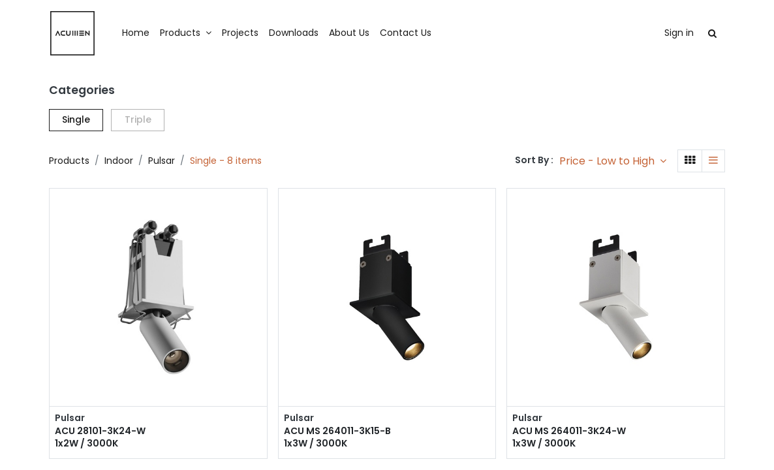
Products (69, 160)
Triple (138, 119)
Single (76, 119)
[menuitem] (136, 33)
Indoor (118, 160)
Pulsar (161, 160)
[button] (613, 160)
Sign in (679, 32)
